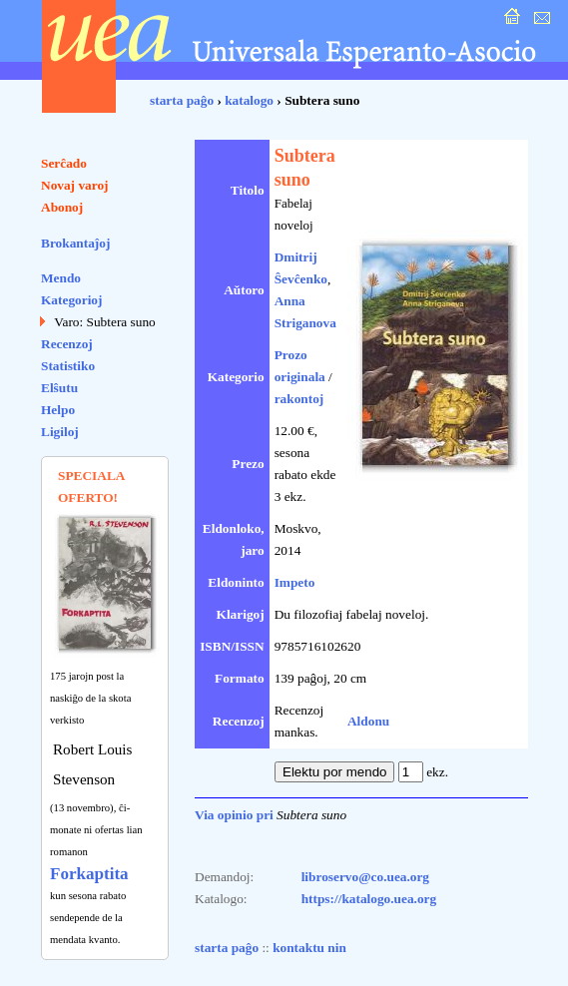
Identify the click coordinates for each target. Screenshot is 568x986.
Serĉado (64, 163)
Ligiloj (60, 431)
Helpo (58, 409)
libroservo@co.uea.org (365, 876)
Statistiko (68, 365)
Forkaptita (89, 873)
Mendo (61, 277)
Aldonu (368, 721)
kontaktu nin (309, 947)
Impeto (295, 582)
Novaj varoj (75, 185)
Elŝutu (59, 387)
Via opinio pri (234, 814)
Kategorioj (71, 299)
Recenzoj (67, 343)
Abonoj (62, 207)
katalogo (249, 100)
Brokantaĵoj (75, 243)
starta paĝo (182, 100)
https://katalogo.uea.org (369, 898)
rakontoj (299, 398)
